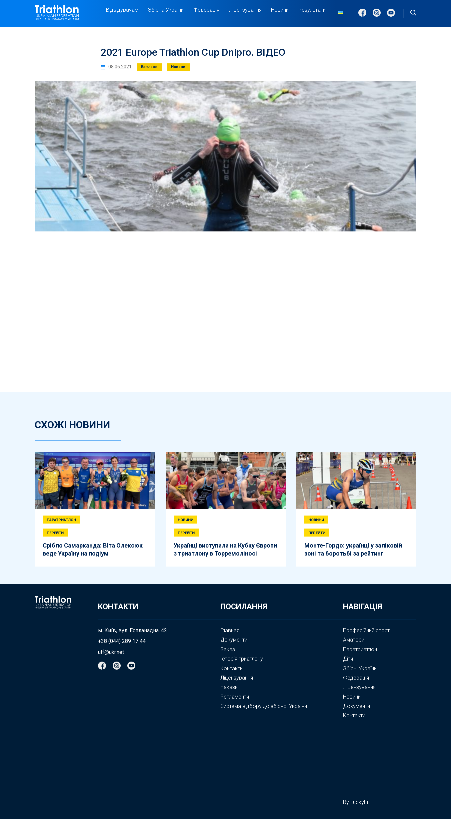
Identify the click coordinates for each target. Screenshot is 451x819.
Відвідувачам (122, 10)
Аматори (353, 640)
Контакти (231, 668)
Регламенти (234, 697)
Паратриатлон (360, 649)
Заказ (227, 649)
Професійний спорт (366, 630)
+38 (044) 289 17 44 (122, 641)
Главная (229, 630)
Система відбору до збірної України (263, 706)
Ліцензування (245, 10)
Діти (348, 659)
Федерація (206, 10)
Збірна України (166, 10)
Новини (280, 10)
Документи (233, 640)
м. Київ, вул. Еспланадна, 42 (132, 631)
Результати (312, 10)
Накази (229, 687)
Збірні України (360, 669)
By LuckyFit (356, 802)
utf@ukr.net (111, 652)
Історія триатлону (241, 659)
